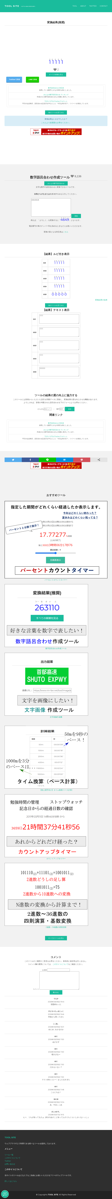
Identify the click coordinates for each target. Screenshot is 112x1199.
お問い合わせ (10, 1164)
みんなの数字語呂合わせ (56, 183)
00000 (59, 371)
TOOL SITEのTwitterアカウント (56, 101)
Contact (103, 6)
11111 (59, 319)
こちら (65, 232)
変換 (76, 216)
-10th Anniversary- (28, 6)
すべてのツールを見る (56, 938)
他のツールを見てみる (56, 112)
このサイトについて (60, 964)
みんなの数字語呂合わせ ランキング (56, 95)
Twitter (92, 6)
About (83, 6)
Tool (75, 6)
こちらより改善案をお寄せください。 (56, 123)
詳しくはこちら (11, 1181)
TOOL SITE (12, 6)
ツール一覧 (9, 1155)
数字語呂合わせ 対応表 (56, 88)
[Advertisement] (56, 42)
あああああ (51, 207)
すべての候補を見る (56, 75)
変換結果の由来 (101, 300)
